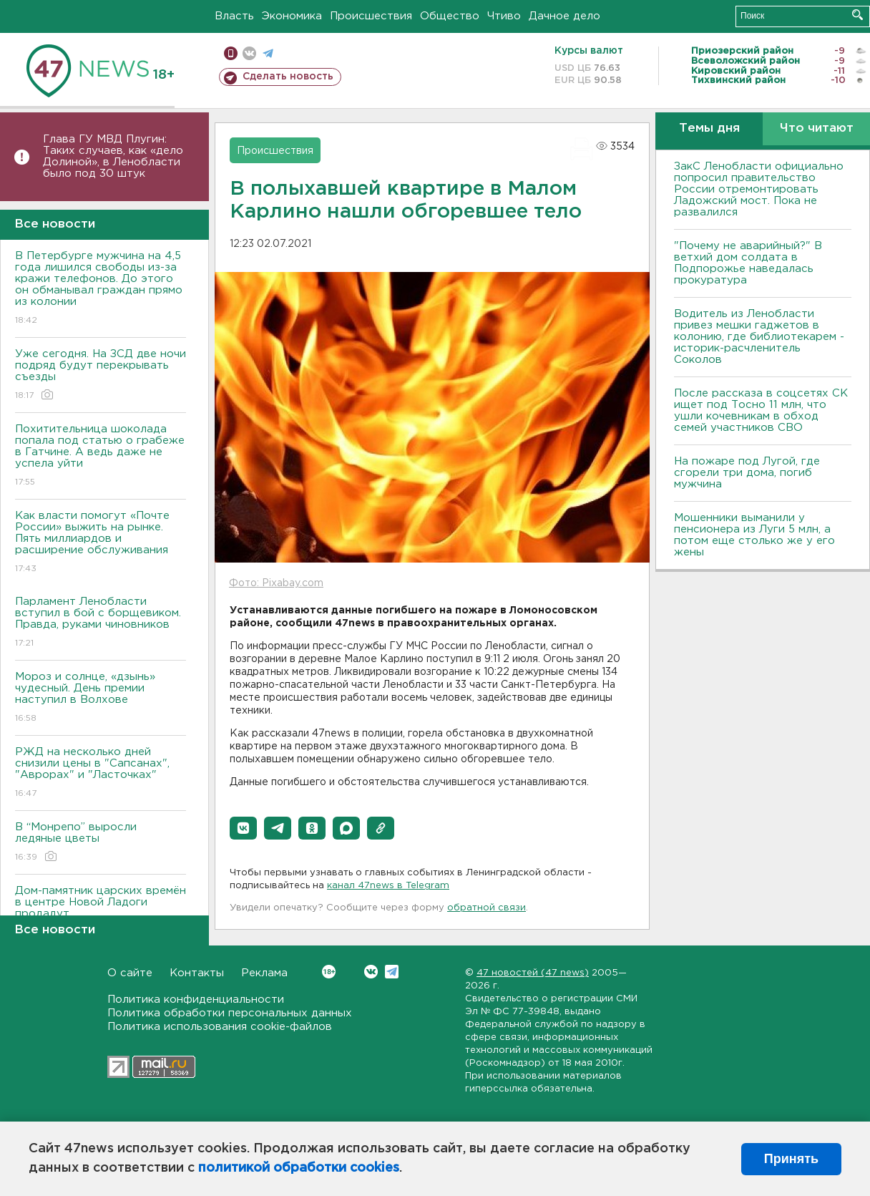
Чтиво (504, 16)
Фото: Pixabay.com (276, 583)
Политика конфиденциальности (195, 999)
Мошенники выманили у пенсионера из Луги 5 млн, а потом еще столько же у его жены (754, 535)
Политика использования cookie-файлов (219, 1026)
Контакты (197, 973)
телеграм (268, 53)
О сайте (129, 973)
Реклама (264, 973)
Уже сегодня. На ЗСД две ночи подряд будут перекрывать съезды (100, 375)
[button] (243, 828)
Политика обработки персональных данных (229, 1013)
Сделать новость (288, 76)
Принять (791, 1159)
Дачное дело (564, 16)
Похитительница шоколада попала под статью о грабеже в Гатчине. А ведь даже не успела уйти (100, 456)
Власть (234, 16)
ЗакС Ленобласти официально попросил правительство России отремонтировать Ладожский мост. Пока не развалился (759, 189)
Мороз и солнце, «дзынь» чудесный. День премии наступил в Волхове (100, 698)
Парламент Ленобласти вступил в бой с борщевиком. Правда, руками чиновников (100, 623)
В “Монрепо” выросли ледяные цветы (100, 842)
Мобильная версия (231, 53)
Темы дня (709, 128)
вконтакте (249, 53)
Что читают (817, 128)
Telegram (392, 971)
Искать (857, 14)
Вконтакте (329, 971)
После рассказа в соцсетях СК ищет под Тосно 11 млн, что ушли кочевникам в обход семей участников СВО (761, 410)
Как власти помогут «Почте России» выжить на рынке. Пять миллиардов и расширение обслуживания (100, 543)
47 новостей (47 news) (532, 973)
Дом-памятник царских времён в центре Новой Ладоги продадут (100, 912)
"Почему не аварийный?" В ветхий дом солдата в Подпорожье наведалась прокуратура (748, 263)
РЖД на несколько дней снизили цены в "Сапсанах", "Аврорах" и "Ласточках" (100, 773)
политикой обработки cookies (298, 1168)
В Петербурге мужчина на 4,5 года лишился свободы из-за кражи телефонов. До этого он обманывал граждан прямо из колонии (100, 288)
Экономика (292, 16)
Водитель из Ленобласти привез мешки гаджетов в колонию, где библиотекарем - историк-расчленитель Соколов (759, 336)
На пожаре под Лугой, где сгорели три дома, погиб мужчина (747, 473)
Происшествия (371, 16)
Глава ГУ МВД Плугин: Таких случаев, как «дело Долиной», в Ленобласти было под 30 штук (113, 156)
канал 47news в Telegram (388, 886)
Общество (449, 16)
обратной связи (486, 908)
